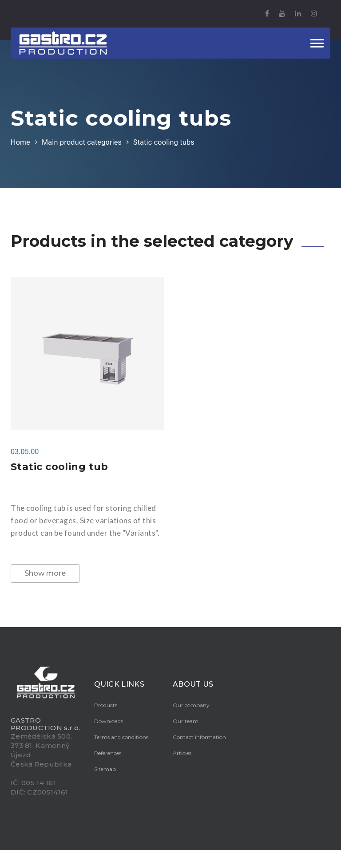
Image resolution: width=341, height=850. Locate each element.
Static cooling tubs (163, 142)
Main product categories (82, 142)
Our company (191, 705)
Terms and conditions (121, 737)
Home (20, 142)
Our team (185, 721)
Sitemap (105, 769)
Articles (182, 753)
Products (105, 705)
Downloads (108, 721)
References (107, 753)
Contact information (199, 737)
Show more (45, 573)
